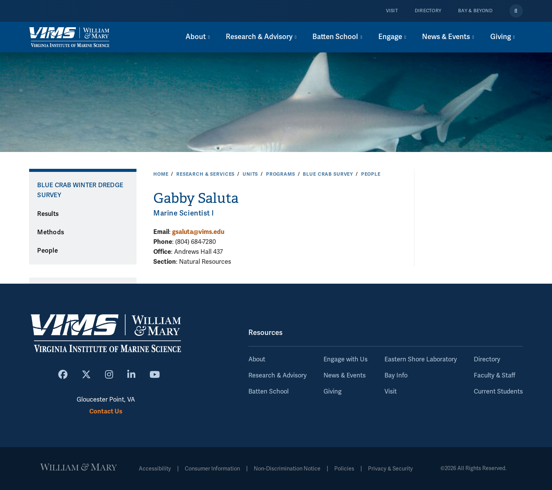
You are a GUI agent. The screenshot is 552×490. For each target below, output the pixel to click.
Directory (428, 11)
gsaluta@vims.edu (198, 232)
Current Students (498, 391)
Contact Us (105, 411)
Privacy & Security (390, 469)
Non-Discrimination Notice (287, 469)
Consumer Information (212, 469)
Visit (392, 11)
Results (48, 214)
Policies (344, 469)
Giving (333, 391)
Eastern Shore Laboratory (420, 359)
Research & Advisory (277, 375)
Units (250, 174)
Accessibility (155, 469)
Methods (50, 232)
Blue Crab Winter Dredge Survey (80, 190)
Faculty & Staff (494, 375)
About (256, 359)
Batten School (268, 391)
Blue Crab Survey (328, 174)
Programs (280, 174)
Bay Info (395, 375)
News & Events (345, 375)
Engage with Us (346, 359)
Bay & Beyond (475, 11)
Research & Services (205, 174)
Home (160, 174)
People (371, 174)
